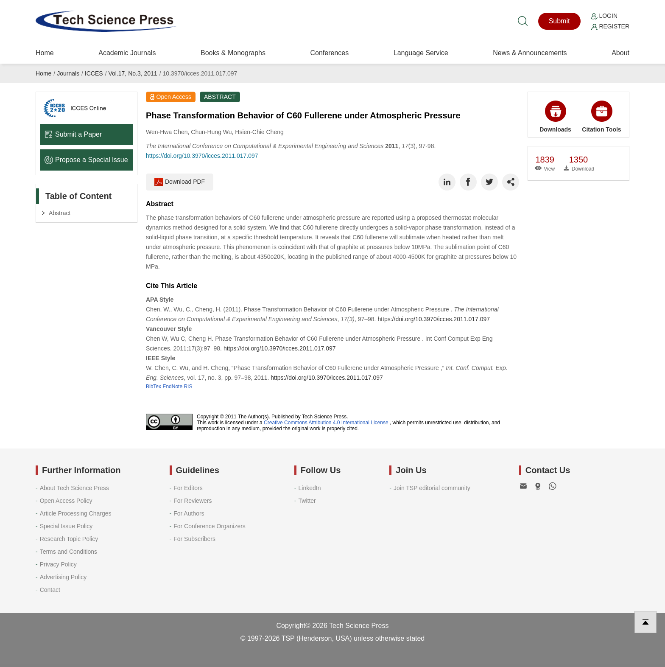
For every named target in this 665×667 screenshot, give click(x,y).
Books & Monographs (233, 52)
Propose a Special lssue (86, 159)
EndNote (172, 387)
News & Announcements (530, 52)
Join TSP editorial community (432, 488)
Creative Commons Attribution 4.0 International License (326, 423)
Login (604, 15)
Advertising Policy (63, 577)
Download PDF (179, 182)
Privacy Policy (58, 564)
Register (610, 26)
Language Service (421, 52)
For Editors (187, 488)
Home (45, 52)
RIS (188, 387)
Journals (68, 73)
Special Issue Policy (66, 526)
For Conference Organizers (209, 526)
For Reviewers (192, 500)
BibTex (153, 387)
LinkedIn (310, 488)
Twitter (307, 500)
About (620, 52)
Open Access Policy (66, 500)
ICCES (94, 73)
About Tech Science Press (74, 488)
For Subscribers (194, 538)
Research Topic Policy (69, 538)
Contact (50, 589)
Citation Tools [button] (601, 117)
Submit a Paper (73, 134)
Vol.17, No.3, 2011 (132, 73)
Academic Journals (127, 52)
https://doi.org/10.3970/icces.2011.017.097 (202, 155)
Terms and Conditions (68, 551)
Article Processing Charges (76, 513)
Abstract (59, 213)
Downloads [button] (555, 117)
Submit (559, 21)
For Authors (188, 513)
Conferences (329, 52)
